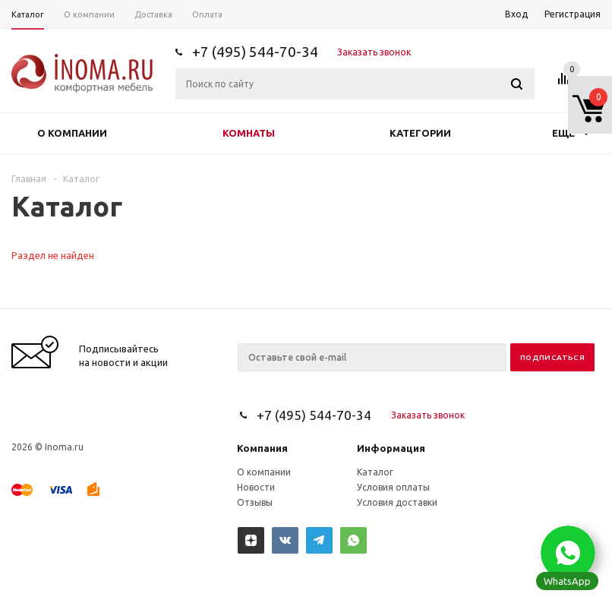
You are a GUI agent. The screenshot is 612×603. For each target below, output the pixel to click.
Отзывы (255, 502)
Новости (256, 487)
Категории (420, 133)
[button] (568, 553)
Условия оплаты (393, 487)
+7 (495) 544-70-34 (255, 51)
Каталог (375, 472)
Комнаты (248, 133)
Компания (262, 448)
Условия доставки (397, 502)
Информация (391, 448)
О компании (72, 133)
